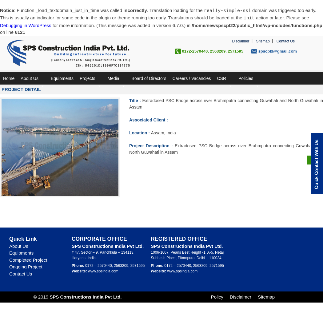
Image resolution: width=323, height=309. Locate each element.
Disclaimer (240, 40)
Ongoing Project (25, 266)
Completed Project (28, 259)
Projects (91, 79)
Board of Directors (149, 77)
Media (116, 79)
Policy (217, 296)
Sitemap (263, 40)
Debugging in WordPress (25, 24)
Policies (248, 79)
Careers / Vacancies (191, 77)
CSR (224, 79)
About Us (33, 79)
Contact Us (286, 40)
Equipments (62, 77)
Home (8, 77)
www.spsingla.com (103, 270)
